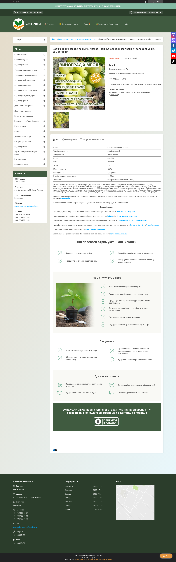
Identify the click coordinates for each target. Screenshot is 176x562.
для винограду (99, 229)
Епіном (110, 216)
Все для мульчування (22, 142)
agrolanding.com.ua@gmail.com (26, 206)
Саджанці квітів (20, 147)
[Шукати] (44, 40)
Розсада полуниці (21, 60)
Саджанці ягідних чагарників (25, 90)
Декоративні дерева (22, 111)
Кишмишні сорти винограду (86, 39)
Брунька (133, 225)
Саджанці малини (21, 65)
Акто (140, 225)
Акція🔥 (87, 24)
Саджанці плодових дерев (24, 96)
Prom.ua (99, 555)
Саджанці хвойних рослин (24, 80)
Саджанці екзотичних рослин (25, 70)
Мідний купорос (152, 225)
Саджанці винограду (66, 39)
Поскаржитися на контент (84, 560)
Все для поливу (20, 159)
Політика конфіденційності (103, 560)
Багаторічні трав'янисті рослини (26, 121)
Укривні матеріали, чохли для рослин (25, 153)
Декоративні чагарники (23, 106)
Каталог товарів (20, 55)
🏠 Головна (49, 24)
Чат (166, 556)
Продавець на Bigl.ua (88, 557)
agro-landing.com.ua (118, 234)
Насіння (17, 131)
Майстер (89, 229)
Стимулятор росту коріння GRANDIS (132, 220)
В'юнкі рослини (20, 126)
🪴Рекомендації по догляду (107, 24)
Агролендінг (65, 198)
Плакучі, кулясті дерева (23, 116)
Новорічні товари (21, 164)
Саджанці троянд (21, 101)
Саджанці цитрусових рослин (25, 75)
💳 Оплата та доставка (68, 24)
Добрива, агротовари (22, 136)
